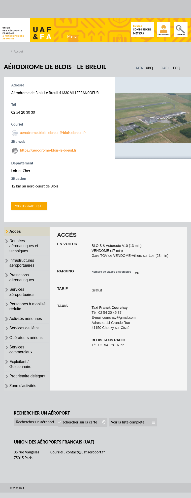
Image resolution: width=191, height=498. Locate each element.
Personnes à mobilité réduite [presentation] (28, 309)
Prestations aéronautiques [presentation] (22, 279)
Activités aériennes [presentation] (26, 321)
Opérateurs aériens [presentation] (27, 341)
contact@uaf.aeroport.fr (85, 457)
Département (22, 163)
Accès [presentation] (15, 231)
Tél (13, 104)
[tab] (27, 232)
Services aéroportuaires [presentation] (22, 294)
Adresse (17, 85)
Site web (18, 141)
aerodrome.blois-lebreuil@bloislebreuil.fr (53, 132)
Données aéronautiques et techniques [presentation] (24, 246)
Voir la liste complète (135, 427)
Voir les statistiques (29, 206)
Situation (18, 178)
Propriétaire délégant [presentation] (28, 381)
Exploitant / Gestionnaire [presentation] (21, 368)
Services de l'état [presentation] (25, 331)
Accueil (19, 51)
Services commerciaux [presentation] (21, 353)
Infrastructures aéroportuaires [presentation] (22, 264)
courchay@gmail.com (119, 317)
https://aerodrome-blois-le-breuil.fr (48, 150)
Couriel (17, 124)
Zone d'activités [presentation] (23, 391)
